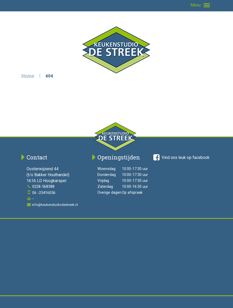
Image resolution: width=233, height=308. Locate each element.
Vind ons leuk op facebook (181, 157)
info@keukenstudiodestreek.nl (52, 205)
